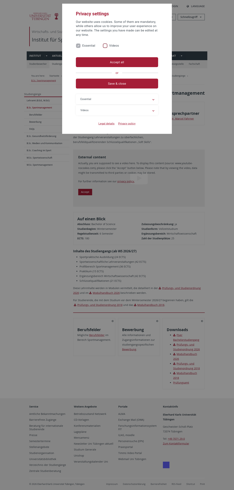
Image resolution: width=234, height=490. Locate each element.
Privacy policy (126, 123)
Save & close (117, 83)
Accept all (117, 62)
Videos (114, 45)
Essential (88, 45)
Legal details (107, 123)
